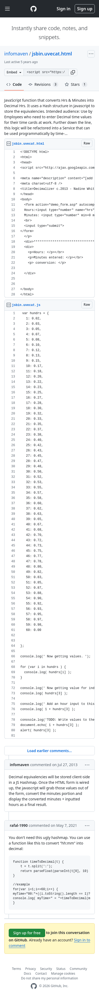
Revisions (43, 84)
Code (14, 84)
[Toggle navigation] (7, 9)
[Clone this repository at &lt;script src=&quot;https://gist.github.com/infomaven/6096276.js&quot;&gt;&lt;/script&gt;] (45, 72)
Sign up (84, 9)
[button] (72, 72)
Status (60, 968)
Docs (27, 973)
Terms (16, 968)
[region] (49, 223)
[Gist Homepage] (33, 9)
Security (46, 968)
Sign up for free (27, 932)
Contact (41, 973)
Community (78, 968)
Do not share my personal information (49, 978)
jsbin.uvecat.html (52, 53)
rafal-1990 (19, 825)
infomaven (16, 53)
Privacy (30, 968)
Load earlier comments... (49, 750)
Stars (76, 84)
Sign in (63, 9)
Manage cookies (63, 973)
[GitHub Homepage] (34, 986)
